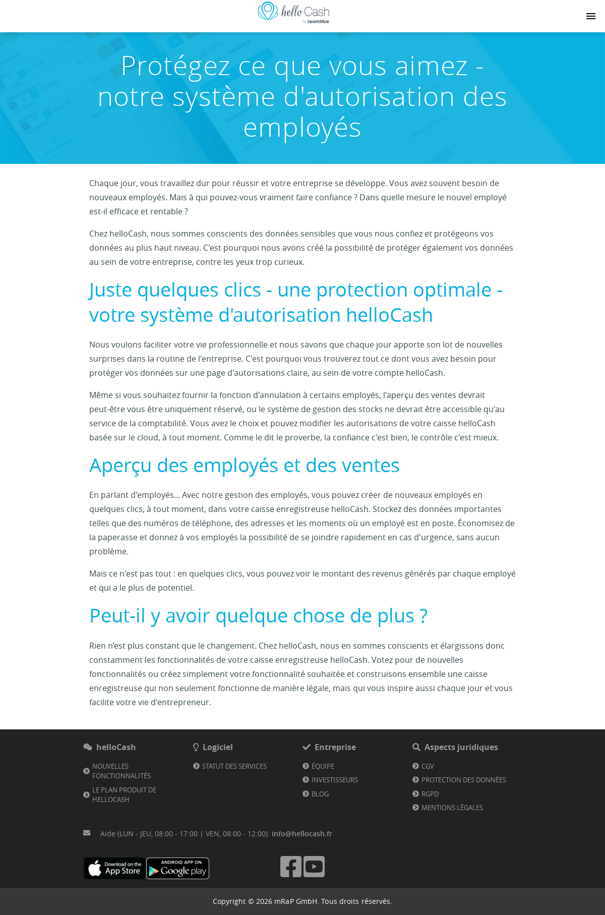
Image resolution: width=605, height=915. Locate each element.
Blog (320, 793)
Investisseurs (335, 779)
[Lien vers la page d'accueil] (293, 23)
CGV (427, 766)
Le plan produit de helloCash (124, 795)
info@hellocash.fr (302, 833)
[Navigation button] (591, 16)
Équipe (323, 766)
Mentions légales (452, 807)
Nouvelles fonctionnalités (121, 771)
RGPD (430, 793)
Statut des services (234, 766)
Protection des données (463, 779)
